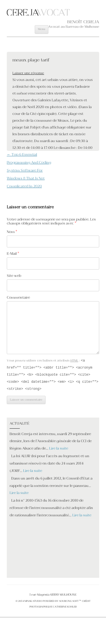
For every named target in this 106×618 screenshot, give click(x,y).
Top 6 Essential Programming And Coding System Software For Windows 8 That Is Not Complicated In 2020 (29, 171)
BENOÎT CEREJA (83, 22)
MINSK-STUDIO (33, 602)
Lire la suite (58, 450)
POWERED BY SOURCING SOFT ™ (62, 602)
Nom (12, 232)
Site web (14, 276)
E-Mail (13, 254)
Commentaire (18, 298)
